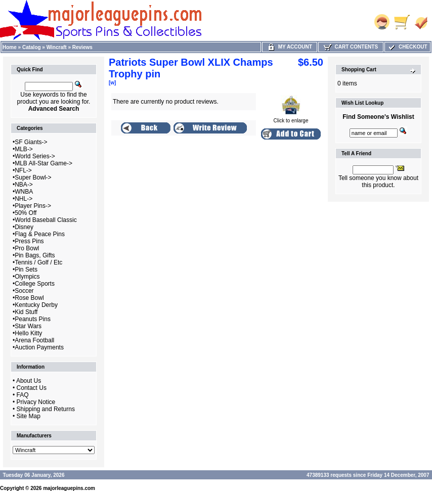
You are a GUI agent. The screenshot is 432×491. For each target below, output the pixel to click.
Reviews (82, 47)
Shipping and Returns (46, 409)
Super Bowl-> (33, 177)
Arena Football (34, 340)
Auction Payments (39, 347)
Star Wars (28, 326)
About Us (28, 380)
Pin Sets (26, 269)
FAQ (23, 394)
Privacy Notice (36, 402)
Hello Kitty (28, 333)
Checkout (407, 47)
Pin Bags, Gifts (35, 255)
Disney (24, 227)
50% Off (25, 212)
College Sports (35, 283)
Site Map (28, 416)
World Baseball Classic (46, 220)
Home (10, 47)
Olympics (27, 276)
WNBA (24, 191)
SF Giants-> (31, 142)
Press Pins (29, 241)
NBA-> (24, 184)
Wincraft (57, 47)
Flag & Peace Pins (40, 234)
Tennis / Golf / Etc (38, 262)
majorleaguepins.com (69, 488)
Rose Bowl (29, 297)
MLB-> (24, 149)
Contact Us (32, 387)
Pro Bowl (27, 248)
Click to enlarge (291, 118)
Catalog (31, 47)
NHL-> (23, 198)
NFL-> (23, 170)
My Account (289, 47)
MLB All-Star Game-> (43, 163)
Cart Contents (351, 47)
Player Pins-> (33, 205)
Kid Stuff (26, 312)
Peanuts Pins (33, 319)
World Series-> (35, 156)
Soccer (24, 290)
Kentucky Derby (36, 304)
